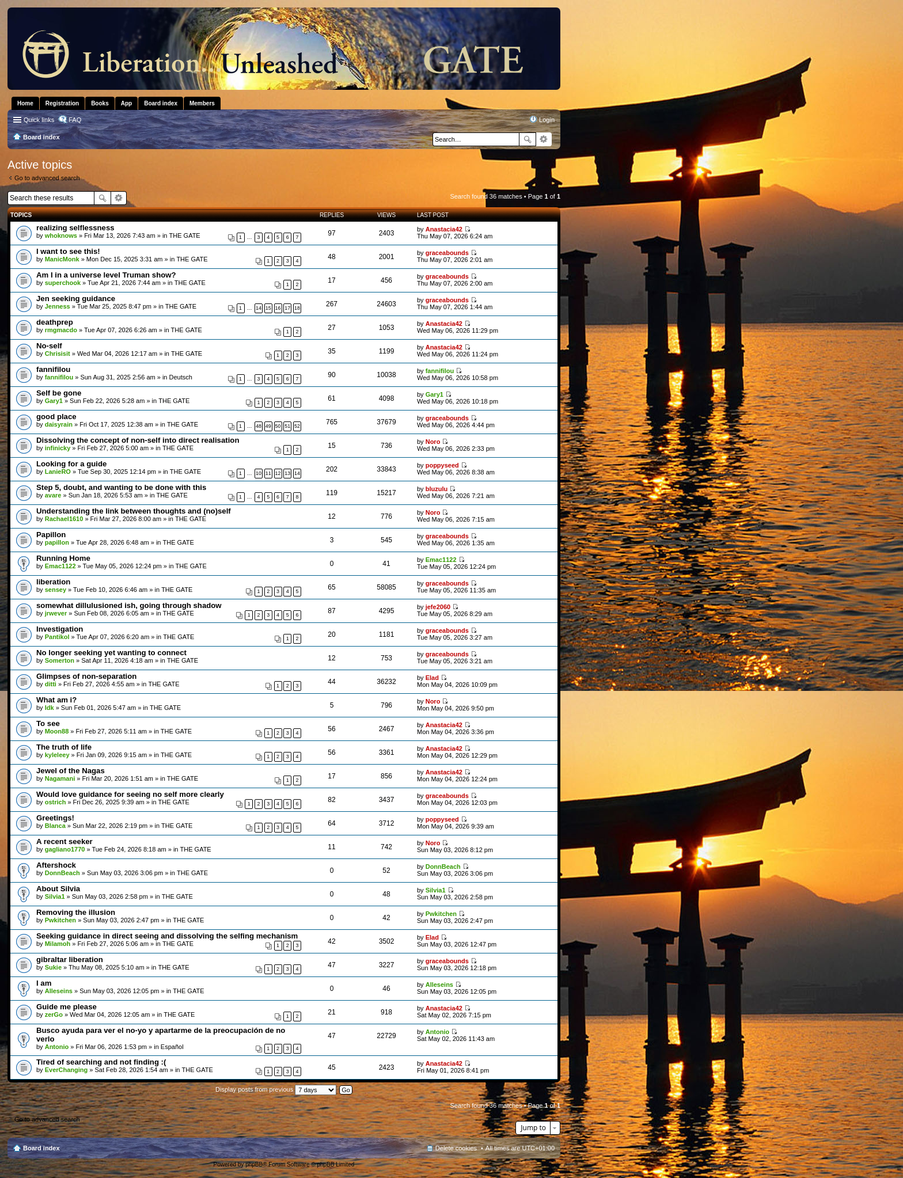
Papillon (51, 534)
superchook (63, 282)
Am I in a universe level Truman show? (106, 275)
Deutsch (180, 377)
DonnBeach (62, 872)
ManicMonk (62, 259)
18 (297, 308)
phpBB (254, 1164)
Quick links (39, 119)
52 (297, 426)
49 (268, 426)
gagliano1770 (65, 849)
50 (278, 426)
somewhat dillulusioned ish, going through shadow (129, 605)
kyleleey (57, 754)
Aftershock (56, 865)
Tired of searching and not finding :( (101, 1062)
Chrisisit (57, 353)
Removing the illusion (75, 912)
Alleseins (59, 990)
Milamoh (58, 943)
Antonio (57, 1046)
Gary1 (54, 400)
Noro (433, 441)
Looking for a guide (71, 463)
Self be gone (58, 393)
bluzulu (437, 488)
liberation (53, 581)
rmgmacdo (61, 329)
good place (56, 416)
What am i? (56, 700)
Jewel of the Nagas (70, 770)
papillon (57, 542)
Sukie (53, 967)
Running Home (63, 558)
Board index (41, 1148)
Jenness (57, 306)
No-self (49, 345)
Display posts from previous (275, 1089)
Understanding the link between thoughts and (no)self (133, 511)
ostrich (55, 802)
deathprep (54, 322)
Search (527, 139)
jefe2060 (438, 606)
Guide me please (66, 1006)
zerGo (54, 1014)
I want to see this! (68, 251)
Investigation (59, 629)
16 (278, 308)
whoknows (61, 235)
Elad (432, 677)
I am (43, 983)
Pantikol (57, 636)
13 (287, 473)
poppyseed (442, 465)
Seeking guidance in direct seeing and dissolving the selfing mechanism (167, 936)
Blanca (55, 825)
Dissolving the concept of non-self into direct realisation (137, 440)
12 (278, 473)
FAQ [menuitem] (75, 119)
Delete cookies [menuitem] (456, 1148)
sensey (55, 589)
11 (268, 473)
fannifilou (53, 369)
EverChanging (66, 1069)
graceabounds (447, 252)
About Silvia (58, 888)
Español (172, 1046)
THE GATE (184, 235)
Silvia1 (55, 896)
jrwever (56, 613)
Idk (49, 707)
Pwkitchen (60, 920)
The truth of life (64, 747)
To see (48, 723)
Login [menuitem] (547, 119)
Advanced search (544, 139)
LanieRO (58, 471)
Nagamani (60, 778)
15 (268, 308)
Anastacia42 (444, 229)
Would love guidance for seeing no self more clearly (130, 794)
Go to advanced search (47, 177)
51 (287, 426)
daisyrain (59, 424)
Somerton (59, 660)
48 (258, 426)
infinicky (58, 447)
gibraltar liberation (69, 959)
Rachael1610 (64, 518)
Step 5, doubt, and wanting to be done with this (121, 487)
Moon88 (57, 731)
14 (258, 308)
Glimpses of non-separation (86, 676)
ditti (50, 684)
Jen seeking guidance (75, 298)
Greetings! (55, 818)
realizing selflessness (75, 227)
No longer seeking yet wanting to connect (111, 652)
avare (53, 495)
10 (258, 473)
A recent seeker (64, 841)
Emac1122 (60, 566)
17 (287, 308)
